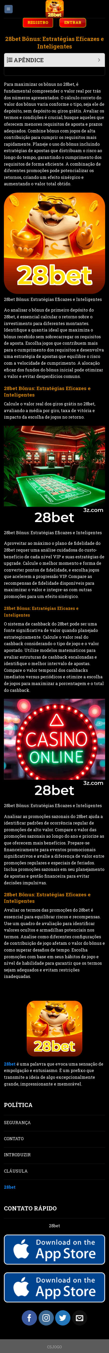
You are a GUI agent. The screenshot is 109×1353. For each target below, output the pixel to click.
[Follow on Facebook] (29, 1309)
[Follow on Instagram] (46, 1309)
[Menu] (8, 9)
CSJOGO (54, 1338)
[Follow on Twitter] (62, 1309)
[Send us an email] (79, 1309)
